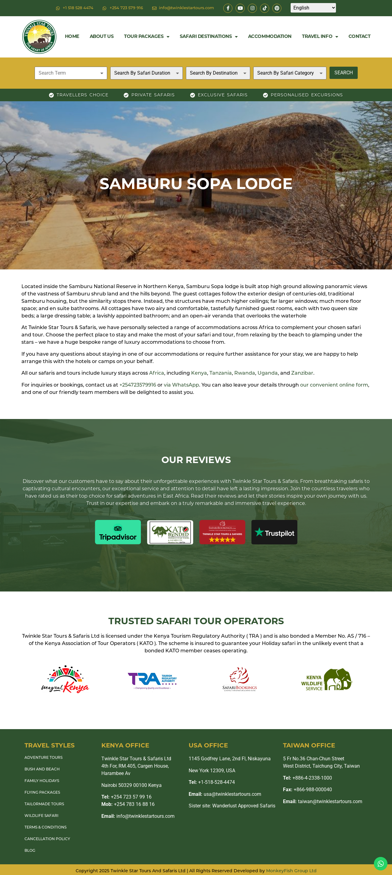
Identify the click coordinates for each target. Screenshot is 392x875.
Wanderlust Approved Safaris (243, 806)
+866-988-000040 (307, 789)
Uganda (268, 373)
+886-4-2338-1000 (307, 778)
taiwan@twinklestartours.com (322, 801)
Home (72, 37)
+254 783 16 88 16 (128, 804)
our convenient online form (334, 385)
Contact (360, 37)
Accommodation (270, 37)
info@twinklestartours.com (138, 816)
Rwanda (244, 373)
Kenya (199, 373)
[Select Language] (313, 8)
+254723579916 (137, 385)
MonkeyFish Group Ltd (291, 871)
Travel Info (320, 37)
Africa (156, 373)
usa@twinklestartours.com (225, 794)
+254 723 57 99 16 (126, 797)
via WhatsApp (181, 385)
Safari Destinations (209, 37)
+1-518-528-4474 (212, 782)
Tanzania (220, 373)
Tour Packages (146, 37)
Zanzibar (302, 373)
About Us (102, 37)
